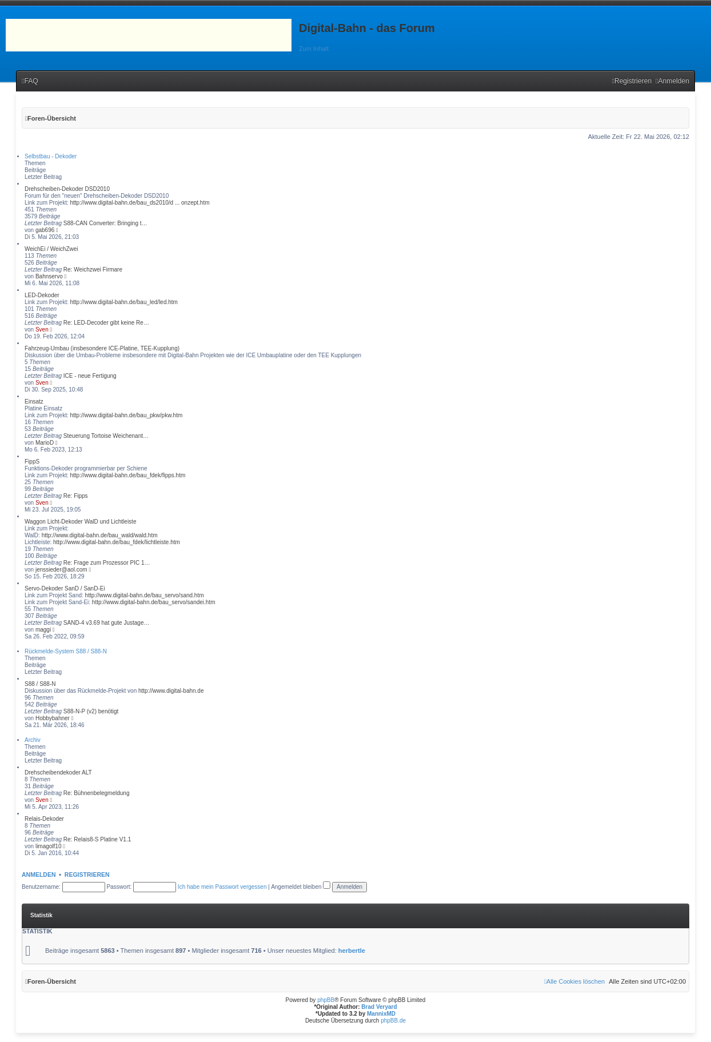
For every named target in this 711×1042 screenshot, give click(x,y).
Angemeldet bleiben (300, 887)
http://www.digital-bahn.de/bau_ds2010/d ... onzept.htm (139, 202)
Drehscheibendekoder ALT (58, 772)
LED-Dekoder (42, 295)
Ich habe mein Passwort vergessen (222, 887)
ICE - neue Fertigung (90, 376)
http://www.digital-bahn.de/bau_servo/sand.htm (144, 595)
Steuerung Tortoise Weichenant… (106, 436)
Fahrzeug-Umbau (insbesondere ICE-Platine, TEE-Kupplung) (102, 348)
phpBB (325, 1000)
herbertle (351, 950)
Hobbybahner (52, 718)
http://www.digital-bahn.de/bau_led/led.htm (123, 302)
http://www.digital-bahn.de (171, 691)
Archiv (33, 740)
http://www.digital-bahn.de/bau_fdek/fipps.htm (127, 475)
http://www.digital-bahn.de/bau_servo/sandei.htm (153, 602)
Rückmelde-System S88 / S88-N (66, 651)
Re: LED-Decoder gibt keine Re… (106, 323)
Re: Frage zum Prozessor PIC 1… (106, 563)
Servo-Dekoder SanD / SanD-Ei (65, 588)
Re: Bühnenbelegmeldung (96, 793)
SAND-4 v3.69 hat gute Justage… (106, 623)
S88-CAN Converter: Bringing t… (105, 223)
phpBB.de (393, 1020)
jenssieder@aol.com (61, 569)
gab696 (44, 230)
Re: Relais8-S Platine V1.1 (97, 839)
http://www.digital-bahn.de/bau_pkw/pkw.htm (126, 415)
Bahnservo (49, 276)
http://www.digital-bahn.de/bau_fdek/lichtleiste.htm (116, 542)
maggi (43, 629)
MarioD (44, 443)
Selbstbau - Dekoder (51, 156)
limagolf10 (48, 846)
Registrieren (87, 874)
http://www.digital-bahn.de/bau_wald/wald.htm (100, 535)
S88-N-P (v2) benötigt (91, 711)
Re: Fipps (75, 496)
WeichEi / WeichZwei (51, 249)
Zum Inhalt (314, 48)
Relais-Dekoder (44, 819)
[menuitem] (30, 81)
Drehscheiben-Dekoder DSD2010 (67, 189)
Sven (42, 329)
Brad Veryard (379, 1007)
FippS (32, 461)
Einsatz (34, 401)
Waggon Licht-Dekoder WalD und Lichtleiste (80, 521)
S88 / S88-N (40, 684)
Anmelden (39, 874)
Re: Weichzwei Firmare (92, 269)
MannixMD (381, 1014)
